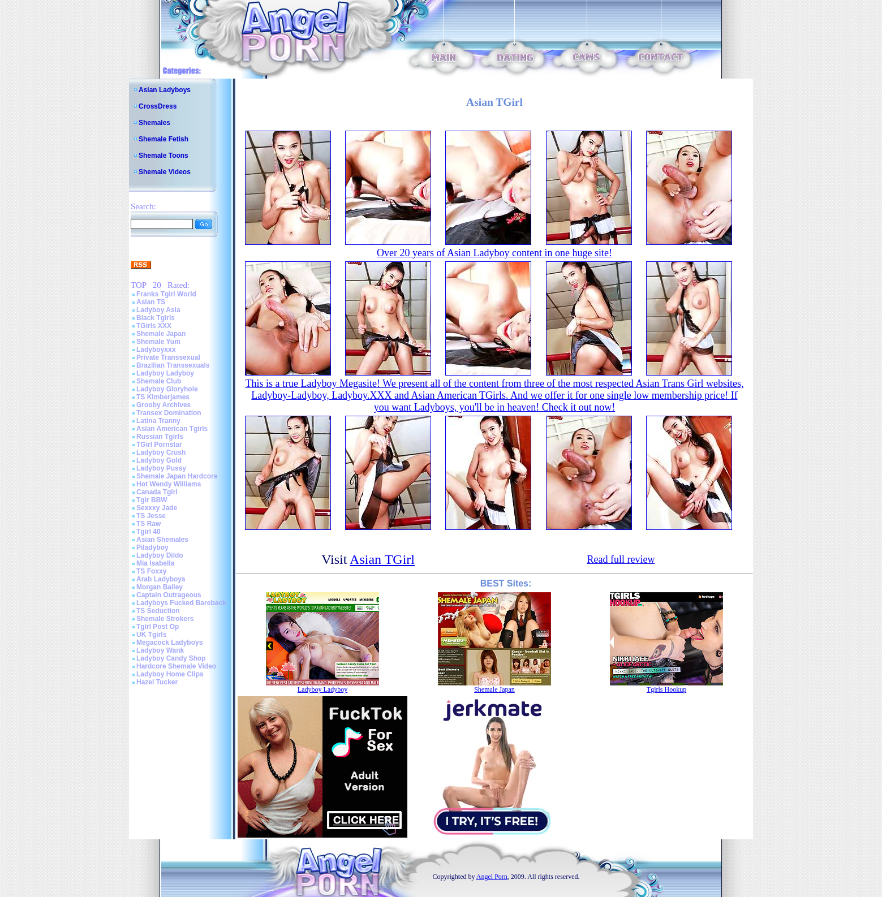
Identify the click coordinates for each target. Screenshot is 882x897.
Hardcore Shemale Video (176, 666)
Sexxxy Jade (156, 508)
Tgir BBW (151, 500)
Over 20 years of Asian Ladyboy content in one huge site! (494, 252)
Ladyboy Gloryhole (167, 389)
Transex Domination (168, 413)
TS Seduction (158, 611)
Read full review (621, 559)
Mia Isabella (155, 563)
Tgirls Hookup (666, 689)
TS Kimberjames (163, 397)
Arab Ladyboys (161, 579)
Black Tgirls (155, 318)
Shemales (154, 123)
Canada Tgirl (157, 492)
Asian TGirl (382, 559)
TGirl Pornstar (159, 444)
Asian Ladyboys (165, 90)
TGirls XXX (153, 326)
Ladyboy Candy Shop (171, 658)
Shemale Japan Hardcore (176, 476)
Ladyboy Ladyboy (165, 373)
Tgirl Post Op (157, 627)
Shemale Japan (161, 334)
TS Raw (148, 524)
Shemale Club (158, 381)
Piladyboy (152, 547)
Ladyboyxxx (155, 349)
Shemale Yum (158, 342)
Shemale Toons (163, 155)
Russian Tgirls (159, 437)
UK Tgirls (151, 635)
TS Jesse (151, 516)
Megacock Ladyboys (169, 642)
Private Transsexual (168, 357)
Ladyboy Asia (158, 310)
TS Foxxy (151, 571)
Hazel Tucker (157, 682)
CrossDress (158, 106)
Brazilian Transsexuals (172, 365)
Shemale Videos (165, 172)
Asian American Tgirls (172, 429)
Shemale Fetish (163, 139)
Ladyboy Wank (160, 650)
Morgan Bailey (159, 587)
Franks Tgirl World (166, 294)
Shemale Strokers (164, 619)
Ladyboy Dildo (159, 555)
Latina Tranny (158, 421)
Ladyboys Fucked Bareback (181, 603)
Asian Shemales (162, 540)
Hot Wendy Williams (168, 484)
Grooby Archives (163, 405)
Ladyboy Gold (159, 460)
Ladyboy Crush (161, 452)
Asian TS (150, 302)
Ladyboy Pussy (161, 468)
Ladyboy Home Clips (170, 674)
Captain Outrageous (168, 595)
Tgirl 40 (148, 532)
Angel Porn (491, 877)
